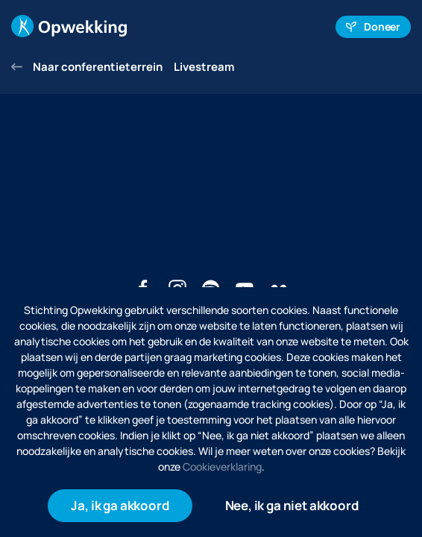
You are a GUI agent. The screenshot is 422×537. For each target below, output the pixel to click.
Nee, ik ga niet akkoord (292, 505)
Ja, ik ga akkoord (120, 505)
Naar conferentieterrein (87, 67)
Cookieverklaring (222, 466)
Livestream (204, 67)
